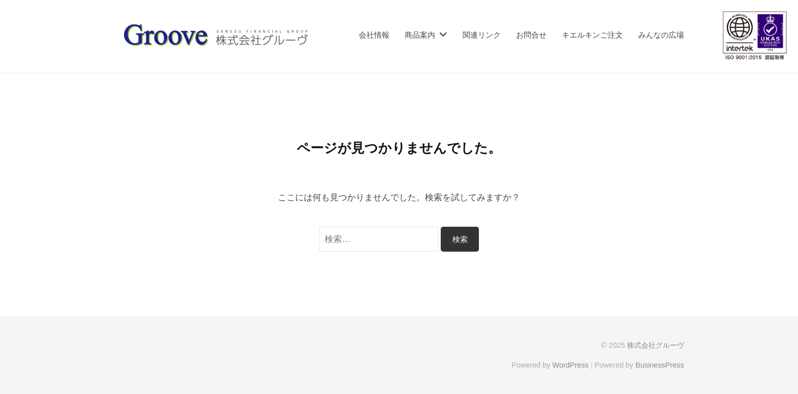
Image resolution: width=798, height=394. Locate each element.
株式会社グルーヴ (655, 345)
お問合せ (531, 35)
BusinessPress (660, 365)
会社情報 (374, 35)
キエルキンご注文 (592, 35)
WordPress (570, 365)
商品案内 (420, 35)
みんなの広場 (661, 35)
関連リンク (482, 35)
